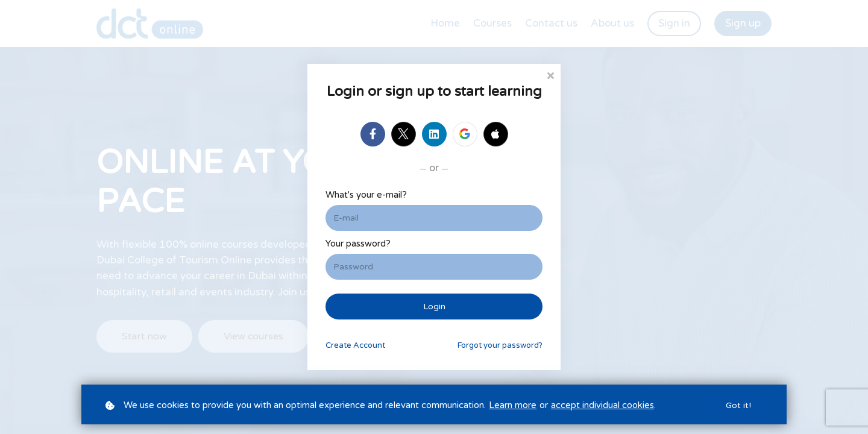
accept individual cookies (602, 405)
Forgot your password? (500, 345)
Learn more (512, 405)
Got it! (738, 405)
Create (355, 345)
